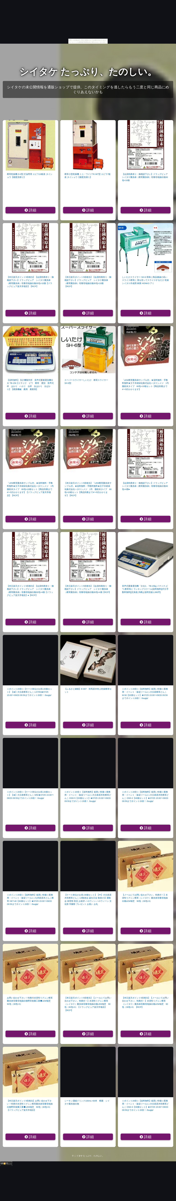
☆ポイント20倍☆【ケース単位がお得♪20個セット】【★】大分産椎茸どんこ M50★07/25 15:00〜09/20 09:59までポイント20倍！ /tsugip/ (30, 795)
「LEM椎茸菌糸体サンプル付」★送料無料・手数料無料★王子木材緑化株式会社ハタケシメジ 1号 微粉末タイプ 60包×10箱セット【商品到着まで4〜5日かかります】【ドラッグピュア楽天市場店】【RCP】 (31, 489)
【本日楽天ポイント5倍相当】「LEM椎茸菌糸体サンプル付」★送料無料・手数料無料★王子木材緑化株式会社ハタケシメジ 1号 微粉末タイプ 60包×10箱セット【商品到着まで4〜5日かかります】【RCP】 (88, 489)
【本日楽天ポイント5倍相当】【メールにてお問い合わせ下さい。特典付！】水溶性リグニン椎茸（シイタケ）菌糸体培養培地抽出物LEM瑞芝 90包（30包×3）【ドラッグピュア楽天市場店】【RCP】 (87, 1004)
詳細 (30, 210)
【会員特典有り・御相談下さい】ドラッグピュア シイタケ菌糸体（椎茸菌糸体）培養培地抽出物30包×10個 (146, 177)
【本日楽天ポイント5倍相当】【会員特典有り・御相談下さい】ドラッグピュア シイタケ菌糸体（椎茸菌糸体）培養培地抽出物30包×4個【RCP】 (87, 589)
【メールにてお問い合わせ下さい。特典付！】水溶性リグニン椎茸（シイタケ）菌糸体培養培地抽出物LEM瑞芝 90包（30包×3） (145, 898)
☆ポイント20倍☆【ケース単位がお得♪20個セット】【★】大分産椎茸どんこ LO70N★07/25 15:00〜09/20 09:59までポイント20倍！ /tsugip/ (29, 692)
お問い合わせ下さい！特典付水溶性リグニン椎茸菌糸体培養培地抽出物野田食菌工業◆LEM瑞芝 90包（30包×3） (30, 1001)
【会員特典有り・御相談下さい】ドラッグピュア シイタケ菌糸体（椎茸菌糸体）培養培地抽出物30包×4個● (146, 486)
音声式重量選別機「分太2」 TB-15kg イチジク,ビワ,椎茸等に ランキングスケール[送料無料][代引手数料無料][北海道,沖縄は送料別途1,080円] (145, 589)
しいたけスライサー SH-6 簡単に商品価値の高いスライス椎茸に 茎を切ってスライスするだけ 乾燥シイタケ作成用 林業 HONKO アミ (145, 280)
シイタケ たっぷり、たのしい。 (88, 71)
